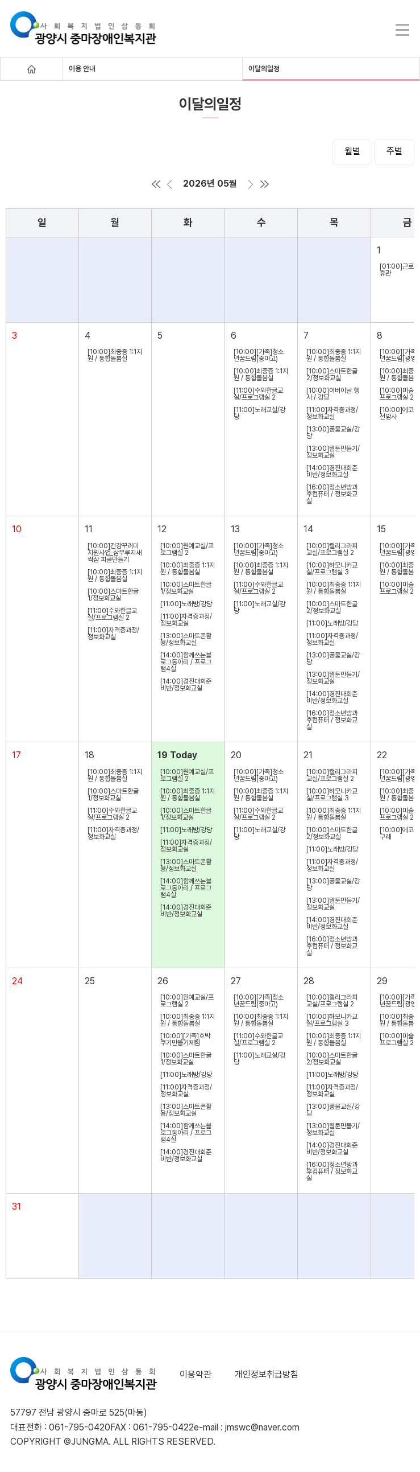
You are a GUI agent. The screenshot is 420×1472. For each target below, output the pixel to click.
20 (236, 755)
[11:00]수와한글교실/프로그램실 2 (258, 393)
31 (16, 1206)
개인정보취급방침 (266, 1374)
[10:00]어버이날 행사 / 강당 (332, 393)
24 (17, 981)
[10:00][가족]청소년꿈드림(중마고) (259, 355)
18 (89, 755)
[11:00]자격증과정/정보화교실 (332, 413)
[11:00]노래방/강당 (186, 604)
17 (16, 755)
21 (308, 755)
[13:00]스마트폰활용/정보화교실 (185, 639)
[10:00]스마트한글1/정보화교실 (113, 594)
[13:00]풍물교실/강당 (333, 432)
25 (90, 981)
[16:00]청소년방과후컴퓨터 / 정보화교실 (331, 494)
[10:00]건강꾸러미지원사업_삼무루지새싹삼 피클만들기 (115, 553)
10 (17, 529)
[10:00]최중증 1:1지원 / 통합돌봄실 (115, 355)
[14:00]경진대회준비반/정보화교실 (331, 471)
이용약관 (195, 1374)
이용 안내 (82, 68)
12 (162, 529)
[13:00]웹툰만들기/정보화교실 (333, 452)
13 (235, 529)
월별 (352, 151)
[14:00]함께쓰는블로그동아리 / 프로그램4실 (185, 662)
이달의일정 (264, 68)
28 (308, 981)
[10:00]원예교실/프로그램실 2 (187, 549)
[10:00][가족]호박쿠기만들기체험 (185, 1039)
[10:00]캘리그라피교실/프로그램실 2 (331, 549)
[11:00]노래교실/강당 (259, 413)
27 (236, 981)
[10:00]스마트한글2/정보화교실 (331, 374)
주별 (394, 151)
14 (308, 529)
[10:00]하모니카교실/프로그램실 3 (331, 568)
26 (162, 981)
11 (89, 529)
